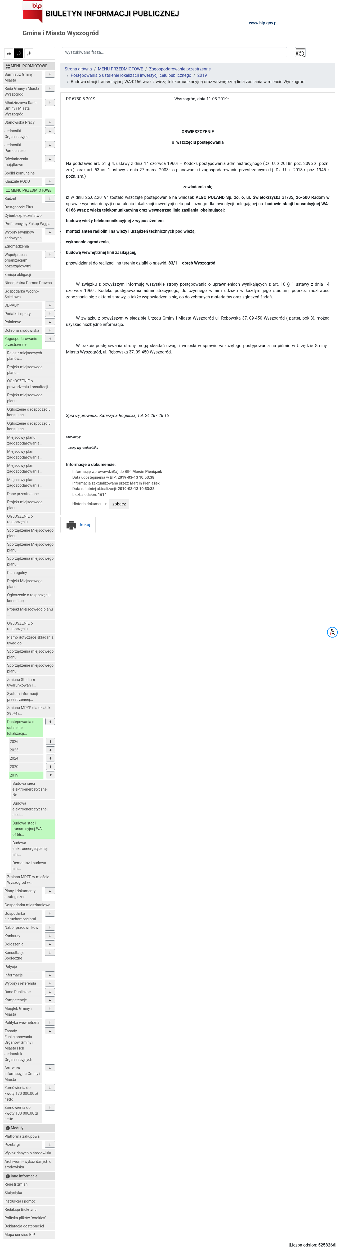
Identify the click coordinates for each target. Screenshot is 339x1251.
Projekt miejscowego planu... (25, 370)
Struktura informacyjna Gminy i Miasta (22, 1074)
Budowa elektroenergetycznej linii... (30, 849)
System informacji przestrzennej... (22, 697)
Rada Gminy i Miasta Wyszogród (22, 91)
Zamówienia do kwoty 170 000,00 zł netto (21, 1093)
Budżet (10, 198)
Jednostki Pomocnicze (15, 148)
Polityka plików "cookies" (25, 1218)
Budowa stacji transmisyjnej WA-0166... (27, 829)
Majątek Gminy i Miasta (18, 1011)
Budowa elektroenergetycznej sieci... (30, 809)
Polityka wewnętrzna (22, 1022)
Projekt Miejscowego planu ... (30, 612)
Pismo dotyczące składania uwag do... (30, 640)
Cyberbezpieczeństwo (23, 215)
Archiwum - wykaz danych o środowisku (28, 1164)
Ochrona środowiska (22, 330)
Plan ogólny (17, 573)
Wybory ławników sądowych (19, 235)
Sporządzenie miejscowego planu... (30, 668)
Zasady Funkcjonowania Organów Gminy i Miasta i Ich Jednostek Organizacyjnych (19, 1045)
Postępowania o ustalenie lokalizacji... (20, 728)
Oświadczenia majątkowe (16, 162)
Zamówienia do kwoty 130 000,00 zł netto (21, 1113)
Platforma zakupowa (22, 1136)
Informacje (14, 975)
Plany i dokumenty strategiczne (20, 894)
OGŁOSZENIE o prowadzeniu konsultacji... (29, 384)
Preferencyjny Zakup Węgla (27, 224)
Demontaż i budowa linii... (29, 866)
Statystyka (13, 1193)
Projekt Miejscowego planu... (25, 584)
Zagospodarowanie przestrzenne (21, 342)
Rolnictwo (13, 322)
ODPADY (12, 305)
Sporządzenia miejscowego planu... (30, 561)
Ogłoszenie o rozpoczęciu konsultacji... (29, 412)
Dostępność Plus (19, 207)
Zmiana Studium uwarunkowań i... (21, 683)
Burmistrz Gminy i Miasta (19, 77)
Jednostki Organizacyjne (16, 134)
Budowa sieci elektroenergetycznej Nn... (30, 789)
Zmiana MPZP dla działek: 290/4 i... (29, 711)
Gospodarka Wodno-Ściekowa (22, 294)
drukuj (78, 524)
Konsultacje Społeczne (14, 955)
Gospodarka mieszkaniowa (27, 905)
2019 (14, 775)
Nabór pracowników (21, 927)
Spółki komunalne (20, 173)
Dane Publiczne (18, 992)
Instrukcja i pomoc (20, 1201)
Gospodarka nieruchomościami (20, 916)
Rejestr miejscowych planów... (24, 356)
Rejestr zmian (16, 1184)
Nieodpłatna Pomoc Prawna (28, 283)
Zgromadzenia (17, 246)
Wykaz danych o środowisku (28, 1153)
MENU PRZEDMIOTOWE (120, 68)
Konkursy (12, 936)
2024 (14, 758)
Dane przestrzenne (23, 494)
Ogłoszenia (14, 944)
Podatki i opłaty (18, 314)
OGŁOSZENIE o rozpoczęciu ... (20, 626)
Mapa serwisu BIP (20, 1234)
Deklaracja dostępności (24, 1226)
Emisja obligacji (18, 274)
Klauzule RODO (17, 181)
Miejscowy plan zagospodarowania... (24, 454)
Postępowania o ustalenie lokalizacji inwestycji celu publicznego (131, 75)
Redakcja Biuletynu (21, 1209)
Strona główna (78, 68)
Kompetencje (16, 1000)
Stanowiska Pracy (20, 122)
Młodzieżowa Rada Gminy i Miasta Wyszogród (21, 108)
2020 (14, 767)
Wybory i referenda (20, 983)
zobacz (119, 503)
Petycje (11, 967)
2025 (14, 750)
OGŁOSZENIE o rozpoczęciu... (20, 519)
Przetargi (12, 1144)
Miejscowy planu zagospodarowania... (24, 440)
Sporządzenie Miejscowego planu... (30, 533)
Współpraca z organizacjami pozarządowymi (18, 260)
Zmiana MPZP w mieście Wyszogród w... (28, 880)
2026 (14, 741)
